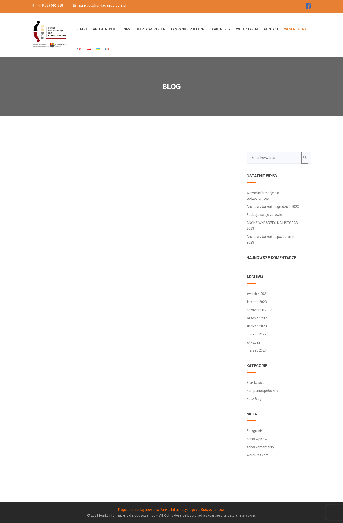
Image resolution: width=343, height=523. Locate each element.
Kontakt (271, 29)
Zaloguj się (254, 431)
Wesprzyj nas (296, 29)
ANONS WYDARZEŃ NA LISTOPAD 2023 (272, 225)
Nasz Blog (254, 399)
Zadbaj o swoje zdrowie (264, 215)
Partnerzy (221, 29)
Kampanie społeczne (188, 29)
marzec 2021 (257, 350)
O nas (125, 29)
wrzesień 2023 (258, 318)
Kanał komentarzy (260, 447)
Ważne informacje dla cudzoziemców (263, 195)
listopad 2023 (257, 302)
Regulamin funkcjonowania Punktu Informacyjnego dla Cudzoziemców (171, 510)
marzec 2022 (257, 334)
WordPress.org (258, 455)
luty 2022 (253, 342)
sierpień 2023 (257, 326)
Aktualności (104, 29)
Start (82, 29)
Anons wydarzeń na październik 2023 (271, 239)
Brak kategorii (257, 382)
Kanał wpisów (257, 439)
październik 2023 (259, 310)
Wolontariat (247, 29)
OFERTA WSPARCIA (150, 29)
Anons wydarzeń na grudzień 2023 (273, 207)
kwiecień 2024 (257, 294)
